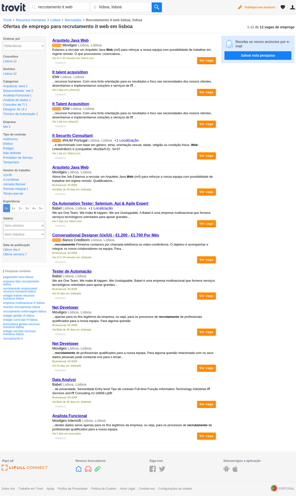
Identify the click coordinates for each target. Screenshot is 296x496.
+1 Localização (126, 140)
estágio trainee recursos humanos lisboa (18, 297)
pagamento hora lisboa (18, 277)
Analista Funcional (69, 416)
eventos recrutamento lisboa (21, 307)
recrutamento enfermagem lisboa (24, 311)
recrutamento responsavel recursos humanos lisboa (20, 290)
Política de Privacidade (72, 488)
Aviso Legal (127, 488)
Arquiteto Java (70, 40)
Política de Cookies (103, 488)
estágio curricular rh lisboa (20, 319)
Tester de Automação (72, 271)
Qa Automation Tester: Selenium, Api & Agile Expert (100, 203)
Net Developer (65, 307)
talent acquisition (70, 72)
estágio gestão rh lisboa (18, 315)
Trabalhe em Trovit (31, 488)
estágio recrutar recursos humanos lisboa (19, 333)
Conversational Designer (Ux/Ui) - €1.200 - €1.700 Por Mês (105, 235)
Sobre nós (8, 488)
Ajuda (50, 488)
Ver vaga (207, 60)
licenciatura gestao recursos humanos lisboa (21, 326)
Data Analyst (64, 380)
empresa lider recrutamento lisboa (21, 283)
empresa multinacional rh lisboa (23, 302)
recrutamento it (13, 338)
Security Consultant (72, 136)
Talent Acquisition (70, 104)
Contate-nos (147, 488)
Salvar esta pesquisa (258, 55)
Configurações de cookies (175, 488)
